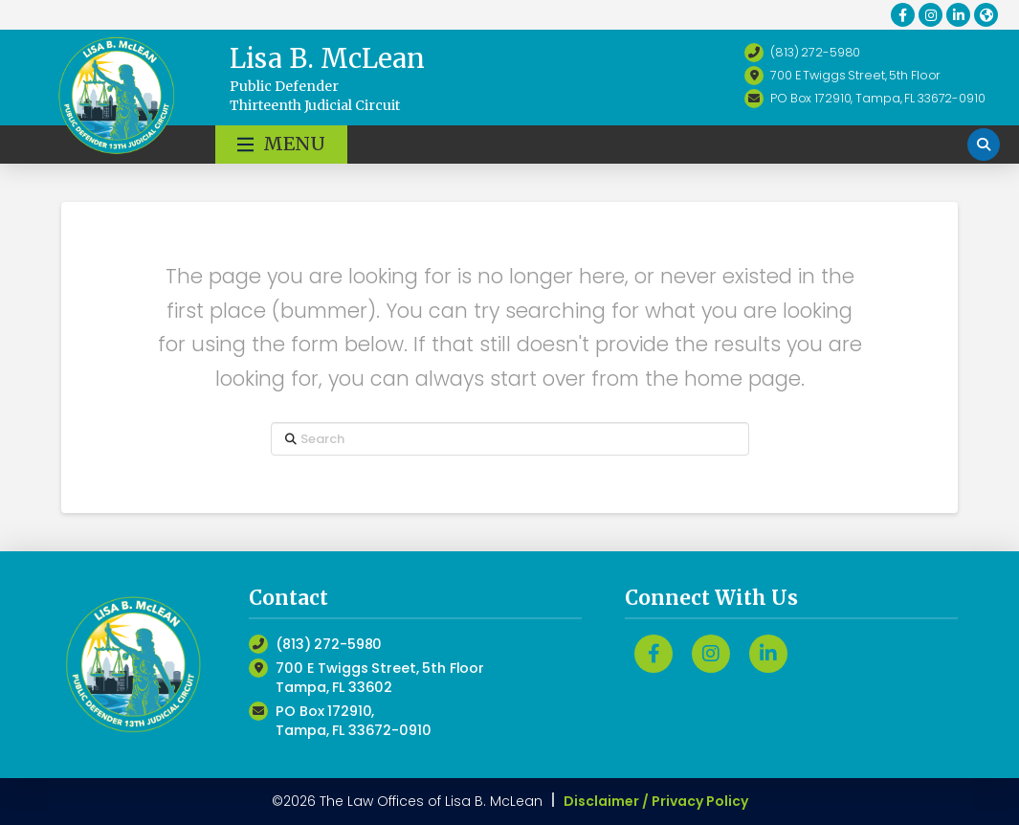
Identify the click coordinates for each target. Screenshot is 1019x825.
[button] (281, 144)
